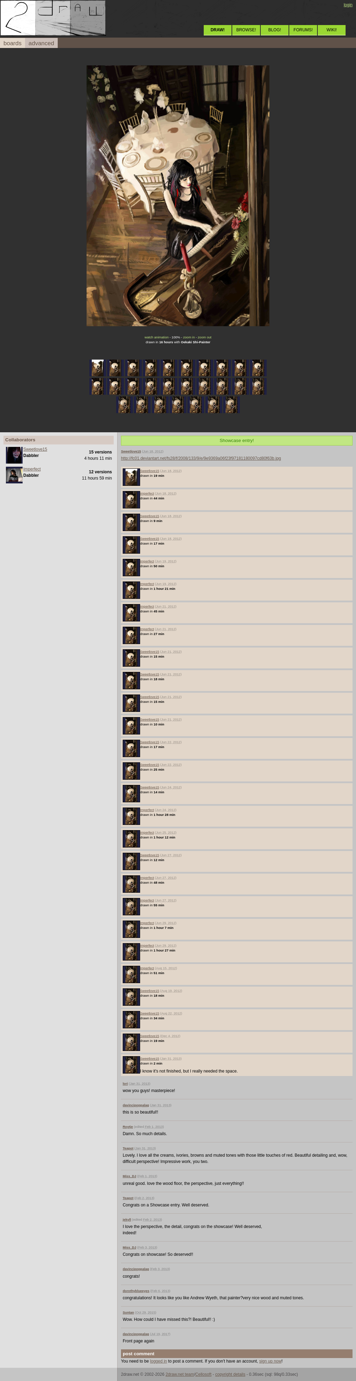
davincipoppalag (136, 1105)
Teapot (128, 1148)
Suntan (128, 1312)
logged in (158, 1361)
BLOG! (274, 29)
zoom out (204, 337)
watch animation (157, 337)
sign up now (270, 1361)
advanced (41, 43)
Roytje (128, 1127)
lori (125, 1083)
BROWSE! (246, 29)
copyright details (230, 1374)
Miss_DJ (129, 1176)
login (348, 4)
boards (12, 43)
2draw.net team (179, 1374)
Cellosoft (203, 1374)
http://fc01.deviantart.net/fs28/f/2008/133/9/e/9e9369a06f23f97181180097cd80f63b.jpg (201, 458)
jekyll (127, 1219)
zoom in (189, 337)
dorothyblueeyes (136, 1291)
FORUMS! (303, 29)
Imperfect (32, 469)
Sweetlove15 (35, 449)
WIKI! (331, 29)
